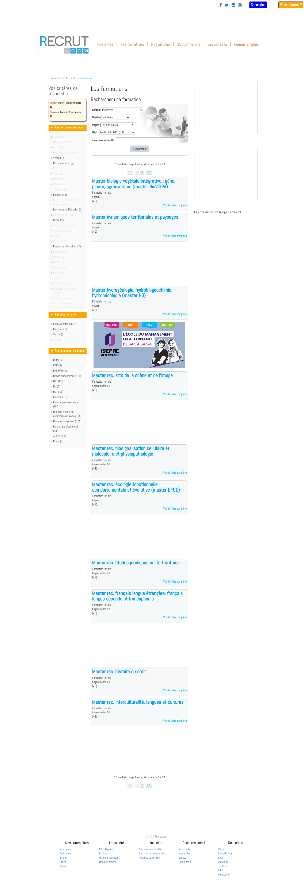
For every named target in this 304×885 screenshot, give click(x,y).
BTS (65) (58, 381)
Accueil (70, 78)
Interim (63, 857)
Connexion (258, 4)
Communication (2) (63, 163)
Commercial (185, 862)
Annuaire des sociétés (151, 849)
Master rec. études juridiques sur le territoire (135, 562)
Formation (65, 853)
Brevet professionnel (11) (67, 376)
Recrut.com (161, 836)
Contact (103, 853)
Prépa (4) (58, 441)
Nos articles (160, 44)
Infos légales (106, 849)
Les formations (85, 78)
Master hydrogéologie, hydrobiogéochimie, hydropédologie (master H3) (132, 293)
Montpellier (224, 874)
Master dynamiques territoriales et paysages (135, 217)
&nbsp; (152, 17)
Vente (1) (58, 158)
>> (149, 172)
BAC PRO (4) (60, 370)
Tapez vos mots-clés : (104, 140)
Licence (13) (60, 397)
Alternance (65, 849)
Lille (220, 870)
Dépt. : (95, 132)
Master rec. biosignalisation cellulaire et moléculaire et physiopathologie (130, 451)
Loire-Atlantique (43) (64, 324)
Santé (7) (58, 220)
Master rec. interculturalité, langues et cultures (137, 702)
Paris (221, 849)
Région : (96, 125)
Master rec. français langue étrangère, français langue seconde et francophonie (137, 596)
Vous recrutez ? (291, 4)
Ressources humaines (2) (67, 246)
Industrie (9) (60, 195)
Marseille (223, 862)
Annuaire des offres (149, 857)
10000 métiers (188, 44)
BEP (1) (57, 360)
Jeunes (63, 866)
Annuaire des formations (152, 853)
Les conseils (217, 44)
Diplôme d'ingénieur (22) (66, 421)
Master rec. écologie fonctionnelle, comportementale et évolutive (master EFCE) (136, 487)
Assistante (184, 849)
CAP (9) (57, 365)
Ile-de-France (225, 853)
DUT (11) (58, 392)
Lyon (220, 857)
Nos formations (132, 44)
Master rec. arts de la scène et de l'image (132, 375)
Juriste (182, 857)
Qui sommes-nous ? (110, 857)
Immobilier (184, 853)
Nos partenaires (107, 862)
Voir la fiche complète (175, 205)
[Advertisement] (139, 267)
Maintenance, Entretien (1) (68, 209)
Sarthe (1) (59, 334)
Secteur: (96, 110)
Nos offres (105, 44)
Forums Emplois (246, 44)
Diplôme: (97, 117)
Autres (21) (59, 436)
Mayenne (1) (60, 329)
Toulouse (223, 866)
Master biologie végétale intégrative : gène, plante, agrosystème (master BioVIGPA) (133, 184)
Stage (63, 862)
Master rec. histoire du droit (119, 671)
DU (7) (57, 386)
